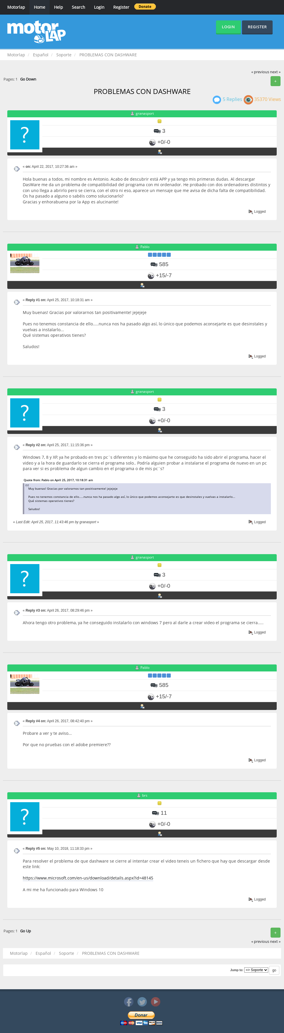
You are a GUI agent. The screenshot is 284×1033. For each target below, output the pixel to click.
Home (39, 7)
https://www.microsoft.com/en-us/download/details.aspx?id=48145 (88, 878)
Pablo (144, 246)
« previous (260, 71)
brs (144, 795)
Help (58, 7)
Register (121, 7)
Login (99, 7)
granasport (145, 113)
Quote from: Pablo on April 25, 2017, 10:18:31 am (58, 480)
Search (78, 7)
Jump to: (236, 970)
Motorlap (16, 7)
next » (275, 71)
